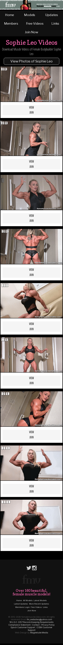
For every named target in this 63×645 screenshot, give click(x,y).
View (31, 108)
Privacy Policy (48, 625)
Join (31, 113)
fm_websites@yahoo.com (39, 619)
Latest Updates (21, 604)
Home (9, 15)
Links (55, 23)
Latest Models (40, 600)
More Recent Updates (39, 604)
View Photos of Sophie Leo (31, 61)
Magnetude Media (39, 632)
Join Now (31, 32)
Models (29, 15)
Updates (51, 15)
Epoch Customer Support (23, 627)
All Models (28, 600)
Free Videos (35, 23)
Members (11, 23)
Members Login (22, 607)
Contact (36, 625)
